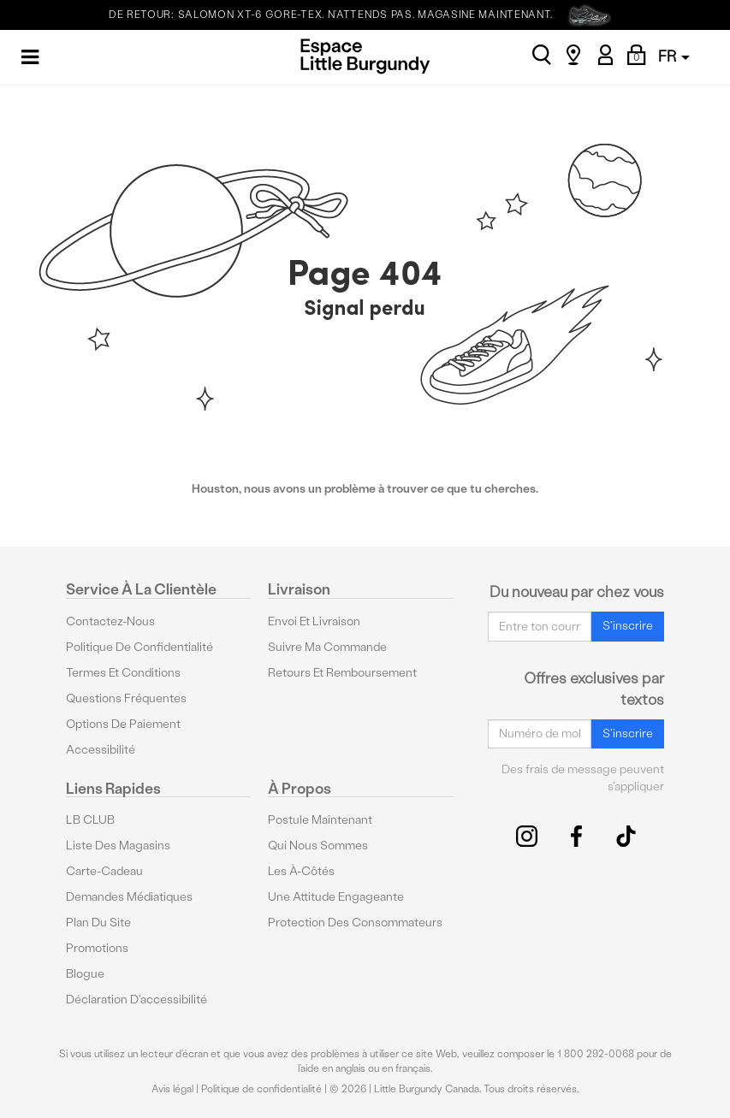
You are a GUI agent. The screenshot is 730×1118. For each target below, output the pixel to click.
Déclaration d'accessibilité (136, 999)
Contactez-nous (110, 621)
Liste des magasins (118, 845)
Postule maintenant (320, 820)
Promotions (97, 948)
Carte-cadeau (104, 871)
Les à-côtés (301, 871)
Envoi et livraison (314, 621)
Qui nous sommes (318, 845)
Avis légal (172, 1089)
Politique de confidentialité (139, 647)
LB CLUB (90, 820)
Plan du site (98, 922)
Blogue (85, 974)
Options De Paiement (123, 724)
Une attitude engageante (336, 897)
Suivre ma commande (327, 647)
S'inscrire (627, 625)
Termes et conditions (123, 672)
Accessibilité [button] (100, 749)
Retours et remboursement (342, 672)
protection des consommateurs (355, 922)
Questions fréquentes (126, 698)
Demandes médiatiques (129, 897)
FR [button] (674, 56)
